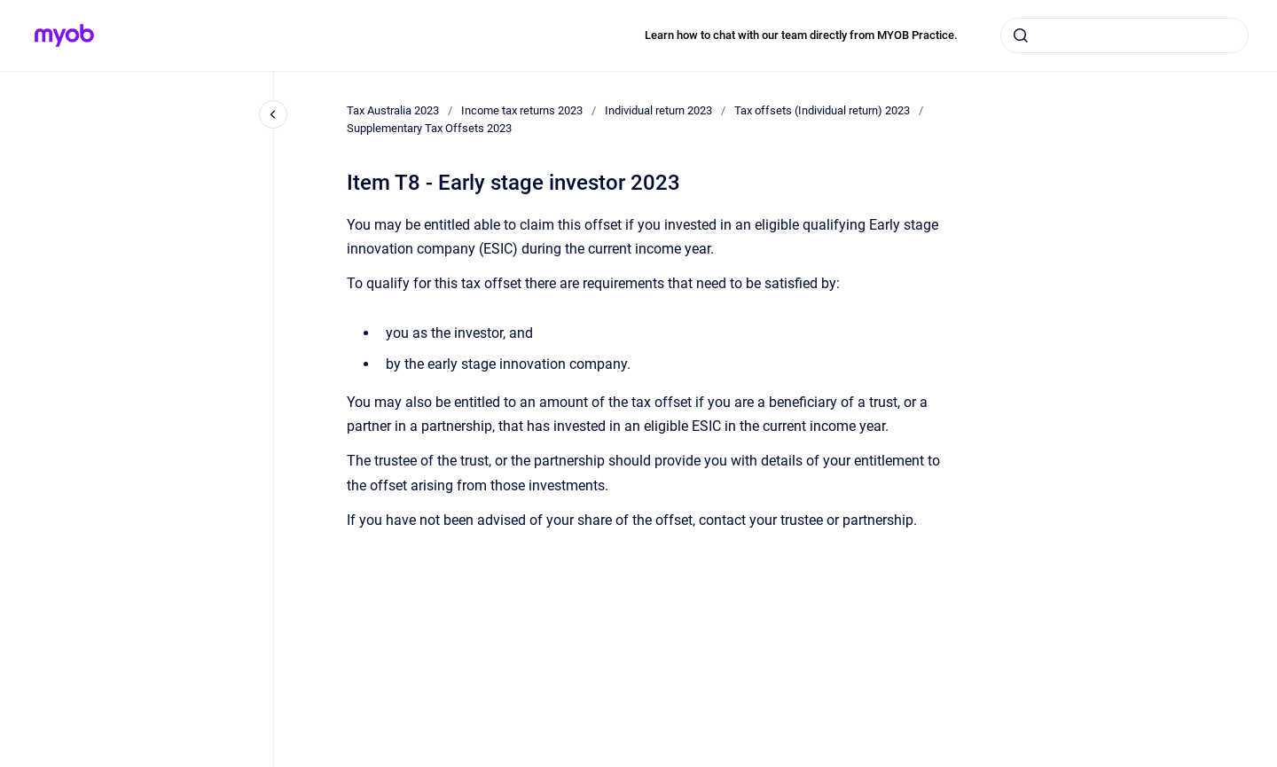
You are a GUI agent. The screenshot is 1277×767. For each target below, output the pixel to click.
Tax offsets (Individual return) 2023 (822, 110)
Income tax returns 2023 (522, 110)
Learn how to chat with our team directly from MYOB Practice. (801, 35)
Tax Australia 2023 (393, 110)
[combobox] (1124, 35)
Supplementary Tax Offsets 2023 (429, 128)
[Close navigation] (273, 114)
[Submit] (1021, 35)
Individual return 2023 (658, 110)
